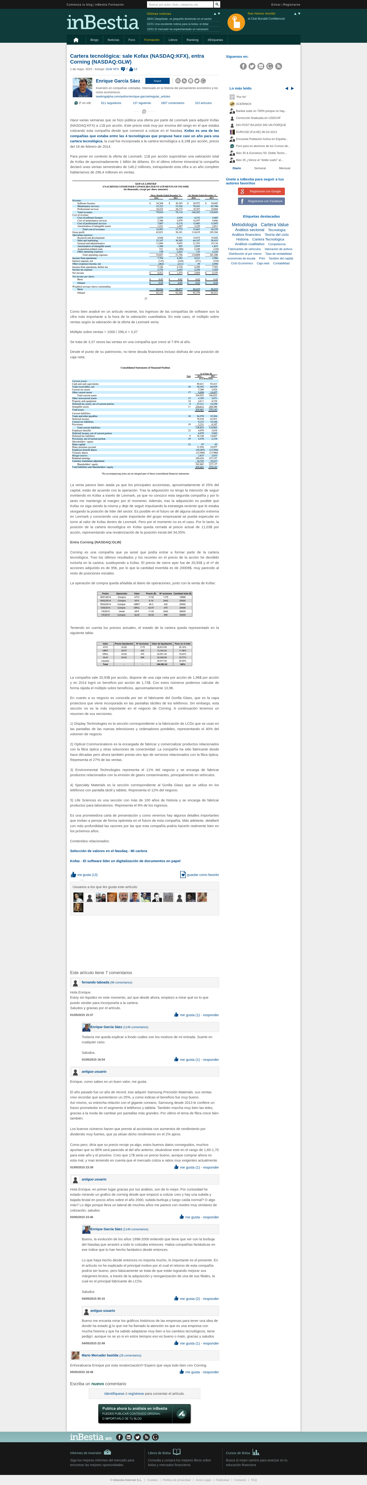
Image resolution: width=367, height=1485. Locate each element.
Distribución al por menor (245, 253)
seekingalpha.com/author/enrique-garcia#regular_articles (133, 96)
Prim (262, 258)
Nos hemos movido (261, 13)
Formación (151, 40)
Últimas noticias (159, 13)
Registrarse (292, 4)
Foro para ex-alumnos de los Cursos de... (263, 146)
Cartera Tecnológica (268, 239)
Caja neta (263, 263)
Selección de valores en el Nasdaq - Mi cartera (108, 851)
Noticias (113, 40)
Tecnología (276, 230)
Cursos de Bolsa (243, 1451)
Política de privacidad (177, 1480)
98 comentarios (121, 982)
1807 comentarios (172, 103)
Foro (131, 40)
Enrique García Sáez (118, 80)
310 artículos (203, 103)
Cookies (152, 1480)
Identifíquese (114, 1393)
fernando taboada (95, 982)
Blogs (95, 40)
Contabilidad (281, 263)
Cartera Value (275, 224)
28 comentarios (130, 1355)
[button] (157, 81)
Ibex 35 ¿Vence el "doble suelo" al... (259, 160)
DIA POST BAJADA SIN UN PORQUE (261, 125)
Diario (237, 168)
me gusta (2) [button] (187, 1299)
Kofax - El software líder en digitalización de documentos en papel (125, 861)
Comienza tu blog (80, 4)
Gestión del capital (281, 258)
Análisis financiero (246, 235)
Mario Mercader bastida (100, 1355)
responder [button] (211, 1015)
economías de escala (241, 258)
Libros (173, 40)
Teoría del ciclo (277, 235)
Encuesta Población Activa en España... (262, 139)
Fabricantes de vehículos (244, 249)
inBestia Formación (109, 4)
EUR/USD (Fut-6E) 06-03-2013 (256, 132)
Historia (242, 239)
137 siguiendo (142, 103)
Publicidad (222, 1480)
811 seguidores (111, 103)
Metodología (244, 224)
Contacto (240, 1480)
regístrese (136, 1393)
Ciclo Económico (242, 263)
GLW (109, 69)
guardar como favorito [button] (199, 875)
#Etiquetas (215, 40)
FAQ (254, 1480)
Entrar (276, 4)
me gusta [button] (81, 875)
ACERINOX (244, 104)
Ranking (193, 40)
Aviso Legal (203, 1480)
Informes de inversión (90, 1452)
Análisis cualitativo (249, 244)
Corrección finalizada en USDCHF (258, 118)
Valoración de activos (279, 249)
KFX (116, 69)
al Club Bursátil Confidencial (266, 18)
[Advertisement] (145, 942)
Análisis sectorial (249, 230)
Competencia (277, 244)
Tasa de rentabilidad (278, 253)
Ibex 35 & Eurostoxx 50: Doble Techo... (261, 153)
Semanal (260, 168)
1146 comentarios (135, 1027)
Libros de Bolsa (164, 1451)
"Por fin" (241, 97)
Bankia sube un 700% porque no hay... (261, 111)
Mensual (284, 168)
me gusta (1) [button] (187, 1015)
